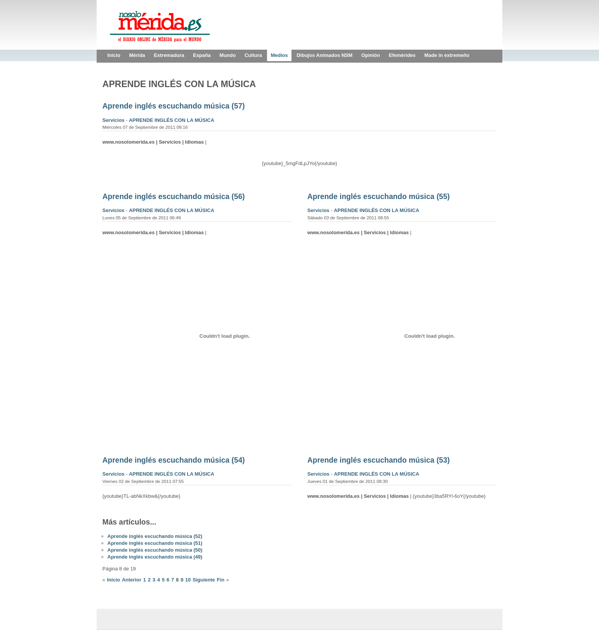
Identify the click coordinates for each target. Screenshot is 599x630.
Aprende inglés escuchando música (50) (154, 550)
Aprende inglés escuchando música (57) (173, 106)
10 (188, 580)
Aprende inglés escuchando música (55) (379, 196)
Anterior (131, 580)
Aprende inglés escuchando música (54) (173, 460)
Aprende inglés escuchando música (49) (154, 557)
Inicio (113, 580)
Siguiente (204, 580)
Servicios (114, 120)
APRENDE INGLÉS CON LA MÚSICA (171, 120)
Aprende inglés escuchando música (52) (154, 536)
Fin (221, 580)
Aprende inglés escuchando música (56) (173, 196)
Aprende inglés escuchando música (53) (379, 460)
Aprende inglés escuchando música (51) (154, 543)
